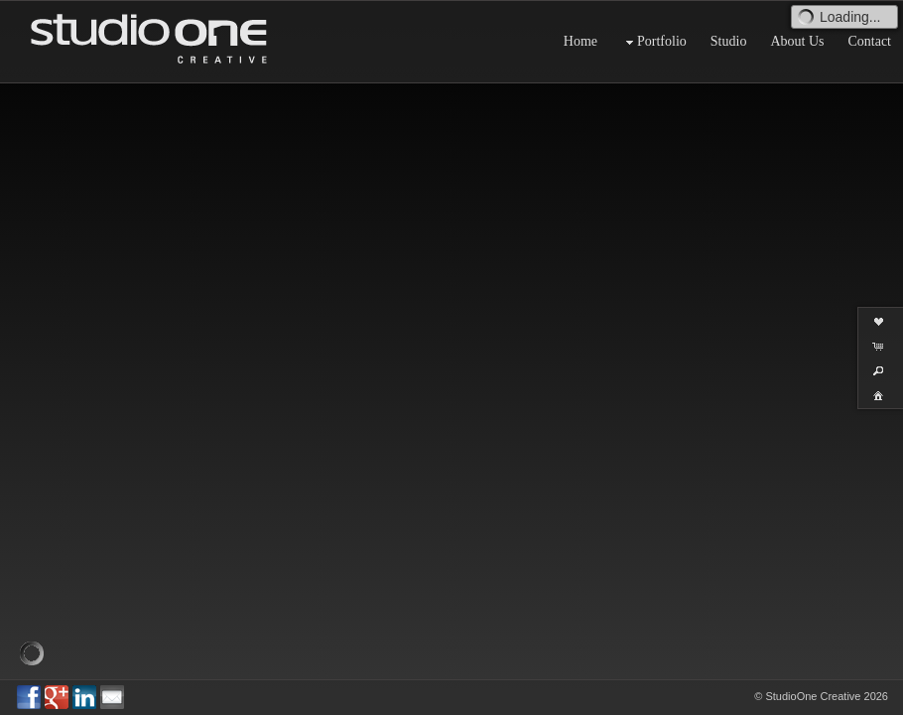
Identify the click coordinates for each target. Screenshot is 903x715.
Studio (728, 41)
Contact (869, 41)
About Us (797, 41)
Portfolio (654, 42)
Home (580, 41)
